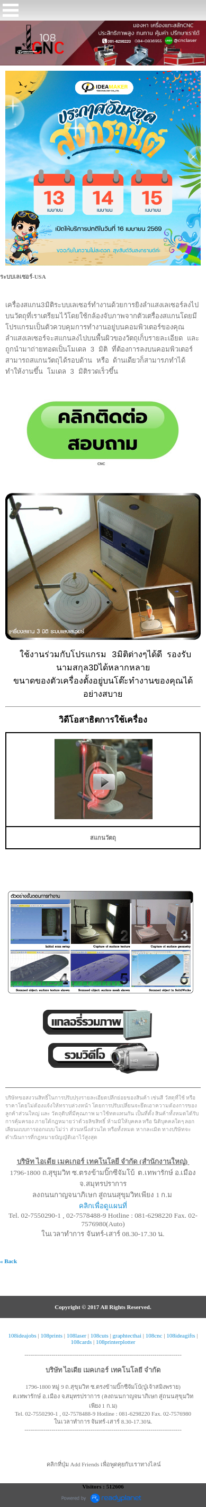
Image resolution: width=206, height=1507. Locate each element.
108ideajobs (22, 1335)
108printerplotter (116, 1342)
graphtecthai (127, 1335)
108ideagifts (180, 1335)
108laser (76, 1335)
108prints (51, 1335)
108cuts (100, 1335)
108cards (81, 1342)
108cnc (154, 1335)
